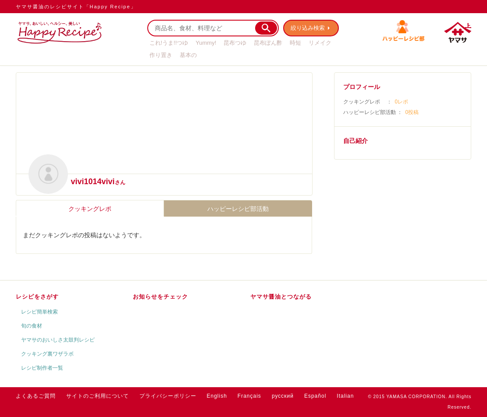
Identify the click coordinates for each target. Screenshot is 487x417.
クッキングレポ (89, 208)
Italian (345, 396)
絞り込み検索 (308, 28)
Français (249, 396)
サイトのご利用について (97, 396)
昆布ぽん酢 (268, 42)
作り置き (160, 55)
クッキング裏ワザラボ (47, 354)
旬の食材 (31, 326)
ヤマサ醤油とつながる (281, 296)
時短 (295, 42)
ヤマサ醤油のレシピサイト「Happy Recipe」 (76, 6)
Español (315, 396)
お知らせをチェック (160, 296)
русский (283, 396)
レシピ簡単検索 (39, 312)
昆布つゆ (235, 42)
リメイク (320, 42)
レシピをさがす (37, 296)
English (217, 396)
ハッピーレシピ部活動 (238, 208)
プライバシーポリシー (167, 396)
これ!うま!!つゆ (168, 42)
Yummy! (206, 42)
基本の (188, 55)
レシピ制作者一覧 (42, 368)
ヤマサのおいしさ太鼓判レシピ (58, 340)
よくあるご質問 (36, 396)
